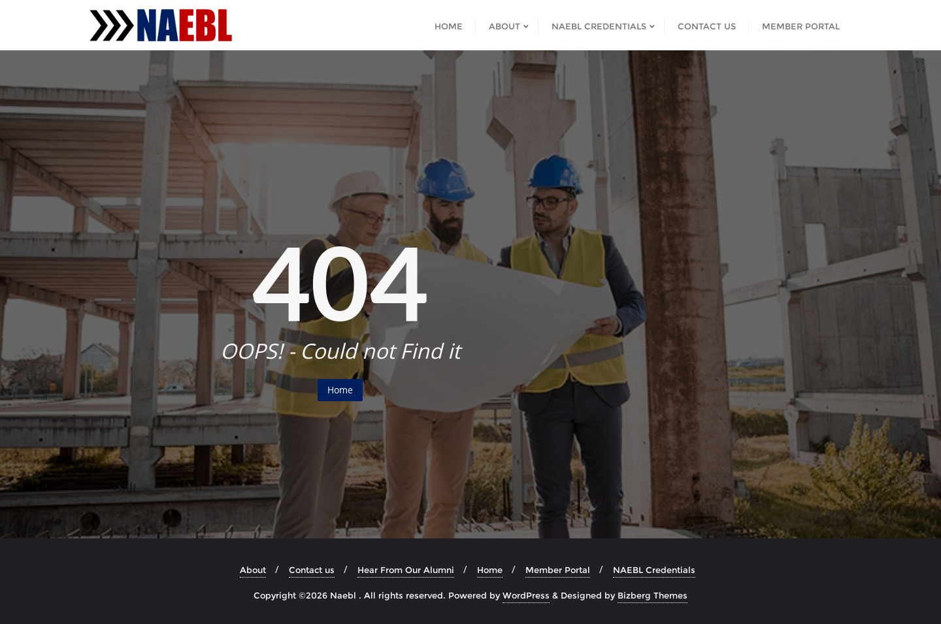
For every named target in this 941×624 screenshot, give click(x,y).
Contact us (312, 570)
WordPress (526, 595)
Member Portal (557, 570)
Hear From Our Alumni (405, 570)
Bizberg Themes (652, 595)
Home (340, 390)
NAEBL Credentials (654, 570)
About (253, 570)
